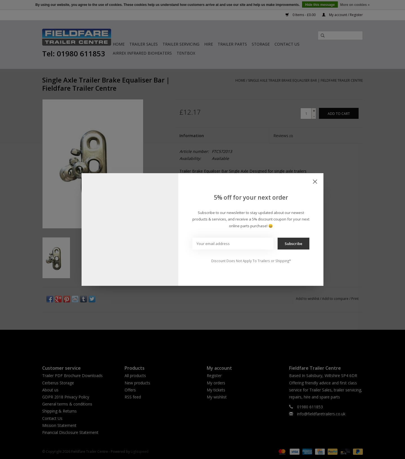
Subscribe (293, 243)
